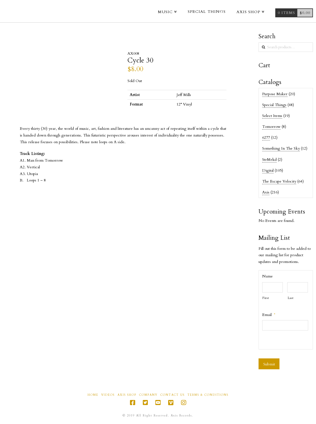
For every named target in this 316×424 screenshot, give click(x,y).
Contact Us (172, 395)
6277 (266, 137)
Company (148, 395)
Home (93, 395)
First (265, 298)
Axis (265, 192)
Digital (268, 170)
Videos (108, 395)
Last (291, 298)
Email (268, 314)
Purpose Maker (275, 94)
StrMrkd (269, 159)
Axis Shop (126, 395)
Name (267, 276)
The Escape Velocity (279, 181)
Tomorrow (271, 126)
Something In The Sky (281, 148)
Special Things (274, 104)
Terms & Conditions (207, 395)
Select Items (272, 115)
